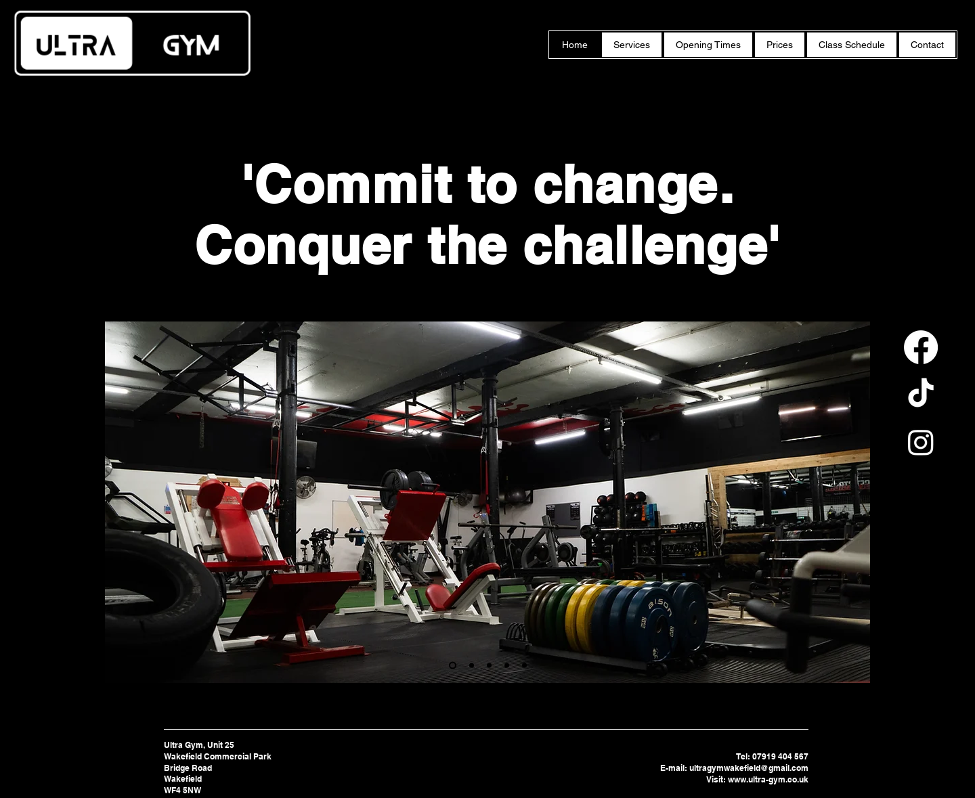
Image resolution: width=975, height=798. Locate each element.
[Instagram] (921, 442)
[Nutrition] (506, 665)
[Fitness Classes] (471, 665)
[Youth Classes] (524, 665)
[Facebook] (921, 347)
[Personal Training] (452, 665)
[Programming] (489, 665)
